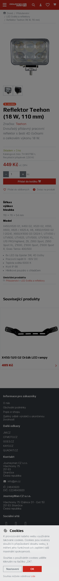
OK (32, 569)
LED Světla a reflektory (18, 16)
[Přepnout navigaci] (4, 5)
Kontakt (8, 456)
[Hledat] (33, 5)
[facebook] (6, 524)
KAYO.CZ (8, 445)
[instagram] (16, 524)
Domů (8, 13)
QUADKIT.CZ (10, 450)
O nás (6, 403)
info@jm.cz (11, 481)
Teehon (21, 124)
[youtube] (25, 524)
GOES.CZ (8, 441)
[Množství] (14, 174)
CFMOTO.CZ (10, 437)
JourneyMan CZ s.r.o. (17, 496)
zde (33, 576)
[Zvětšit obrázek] (29, 56)
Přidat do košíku (29, 181)
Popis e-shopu (11, 411)
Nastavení (12, 569)
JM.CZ (7, 432)
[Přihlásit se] (40, 5)
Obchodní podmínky (14, 407)
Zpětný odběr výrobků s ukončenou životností (23, 418)
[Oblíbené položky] (47, 5)
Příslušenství (22, 13)
